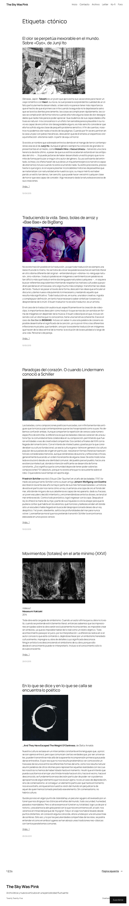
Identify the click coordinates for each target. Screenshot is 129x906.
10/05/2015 (26, 345)
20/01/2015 (26, 661)
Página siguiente (112, 871)
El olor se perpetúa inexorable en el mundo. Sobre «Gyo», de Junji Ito (61, 40)
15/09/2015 (26, 193)
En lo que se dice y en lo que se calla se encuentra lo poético (57, 687)
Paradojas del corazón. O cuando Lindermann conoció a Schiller (63, 371)
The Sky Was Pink (17, 4)
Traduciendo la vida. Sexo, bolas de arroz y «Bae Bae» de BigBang (60, 219)
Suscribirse (118, 899)
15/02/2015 (26, 529)
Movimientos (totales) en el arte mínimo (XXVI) (64, 553)
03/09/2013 (27, 836)
